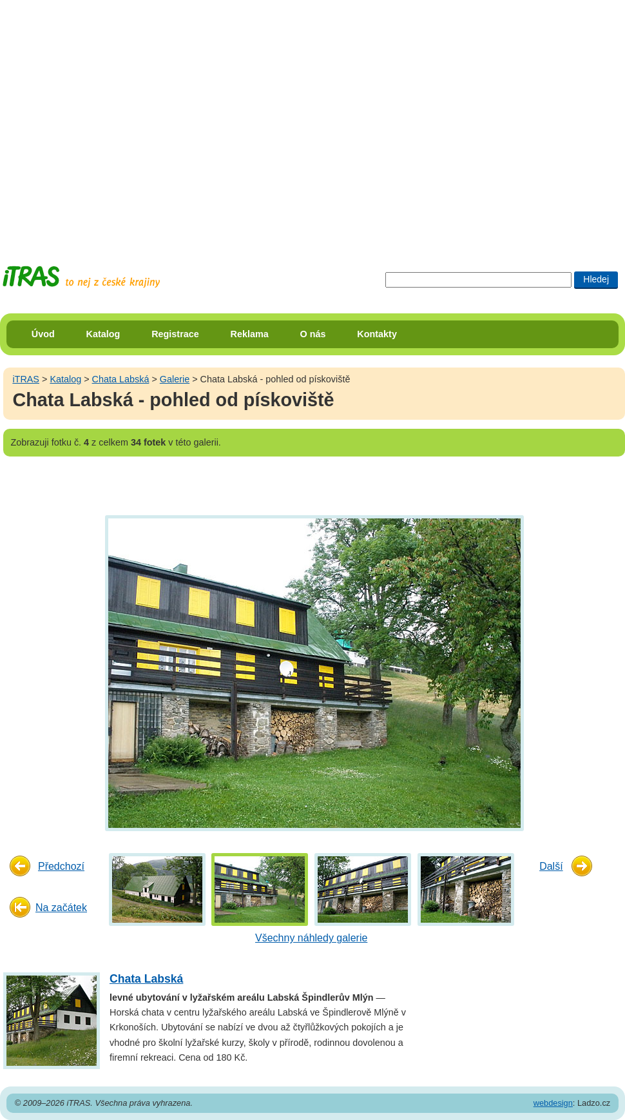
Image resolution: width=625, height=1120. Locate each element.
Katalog (103, 334)
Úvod (43, 334)
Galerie (174, 379)
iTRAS (25, 379)
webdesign (553, 1103)
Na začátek (61, 907)
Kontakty (377, 334)
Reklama (250, 334)
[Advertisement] (121, 121)
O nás (313, 334)
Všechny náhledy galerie (311, 937)
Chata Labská (120, 379)
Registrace (175, 334)
